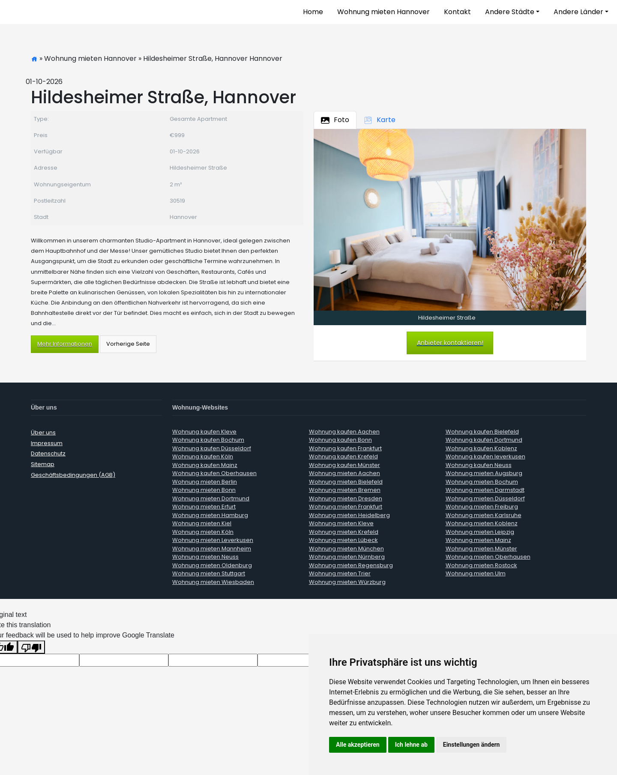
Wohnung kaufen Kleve (204, 432)
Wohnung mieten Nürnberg (347, 557)
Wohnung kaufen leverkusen (485, 456)
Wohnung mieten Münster (481, 549)
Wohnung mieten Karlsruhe (483, 515)
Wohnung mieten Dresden (345, 498)
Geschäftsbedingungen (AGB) (73, 475)
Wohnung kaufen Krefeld (343, 456)
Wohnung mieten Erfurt (204, 507)
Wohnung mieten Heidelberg (349, 515)
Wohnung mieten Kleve (341, 523)
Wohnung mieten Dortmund (210, 498)
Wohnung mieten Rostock (481, 565)
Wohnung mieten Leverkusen (212, 540)
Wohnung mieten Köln (203, 532)
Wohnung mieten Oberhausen (488, 557)
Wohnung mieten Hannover (383, 12)
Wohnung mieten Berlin (204, 482)
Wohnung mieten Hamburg (210, 515)
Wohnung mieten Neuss (205, 557)
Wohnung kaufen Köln (202, 456)
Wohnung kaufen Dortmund (484, 440)
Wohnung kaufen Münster (344, 465)
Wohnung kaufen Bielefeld (482, 432)
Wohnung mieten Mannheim (211, 549)
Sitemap (42, 464)
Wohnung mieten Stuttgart (208, 573)
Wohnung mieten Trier (340, 573)
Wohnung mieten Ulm (476, 573)
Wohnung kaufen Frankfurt (345, 448)
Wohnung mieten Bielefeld (346, 482)
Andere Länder (578, 12)
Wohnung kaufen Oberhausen (214, 473)
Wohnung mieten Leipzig (480, 532)
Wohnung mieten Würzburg (347, 582)
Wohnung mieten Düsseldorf (485, 498)
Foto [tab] (335, 120)
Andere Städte (509, 12)
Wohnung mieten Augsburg (484, 473)
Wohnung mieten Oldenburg (212, 565)
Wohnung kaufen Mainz (204, 465)
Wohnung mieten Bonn (204, 490)
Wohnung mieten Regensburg (351, 565)
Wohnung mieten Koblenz (482, 523)
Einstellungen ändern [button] (471, 744)
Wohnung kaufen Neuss (479, 465)
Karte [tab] (379, 120)
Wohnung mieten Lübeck (343, 540)
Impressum (47, 443)
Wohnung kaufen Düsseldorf (211, 448)
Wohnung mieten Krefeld (343, 532)
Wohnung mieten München (346, 549)
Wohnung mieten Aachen (344, 473)
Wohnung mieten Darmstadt (485, 490)
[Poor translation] (31, 647)
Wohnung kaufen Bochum (208, 440)
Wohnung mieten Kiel (201, 523)
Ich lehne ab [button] (411, 744)
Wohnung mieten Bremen (344, 490)
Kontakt (457, 12)
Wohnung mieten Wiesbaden (213, 582)
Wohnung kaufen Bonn (340, 440)
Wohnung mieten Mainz (478, 540)
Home (313, 12)
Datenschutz (48, 453)
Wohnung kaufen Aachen (344, 432)
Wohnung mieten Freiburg (482, 507)
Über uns (43, 432)
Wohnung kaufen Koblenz (481, 448)
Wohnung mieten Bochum (482, 482)
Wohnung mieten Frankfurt (345, 507)
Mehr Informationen (64, 344)
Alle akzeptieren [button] (358, 744)
